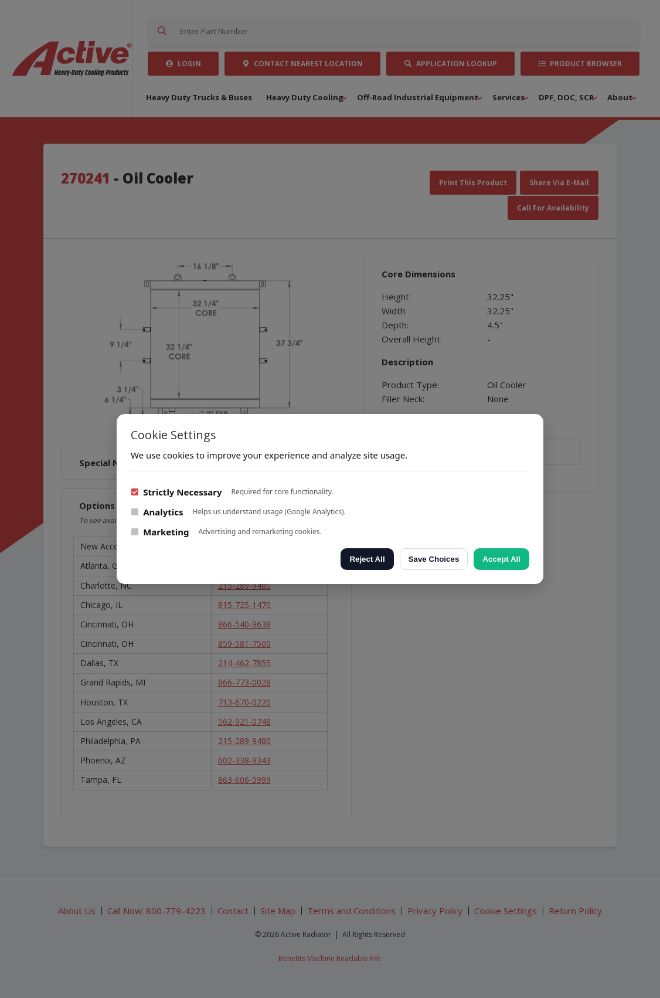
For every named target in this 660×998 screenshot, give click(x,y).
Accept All (501, 559)
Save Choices (434, 559)
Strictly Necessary (176, 492)
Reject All (367, 559)
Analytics (157, 512)
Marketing (160, 532)
